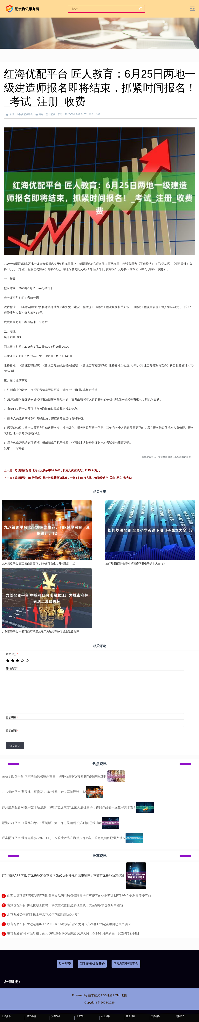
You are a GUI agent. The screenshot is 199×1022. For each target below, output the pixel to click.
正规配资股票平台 (125, 963)
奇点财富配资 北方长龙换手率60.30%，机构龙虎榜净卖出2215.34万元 (57, 470)
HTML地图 (120, 995)
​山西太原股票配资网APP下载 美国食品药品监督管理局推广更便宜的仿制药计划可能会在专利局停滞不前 (79, 895)
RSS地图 (107, 995)
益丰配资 (65, 963)
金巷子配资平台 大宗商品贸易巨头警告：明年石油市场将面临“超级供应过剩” (54, 776)
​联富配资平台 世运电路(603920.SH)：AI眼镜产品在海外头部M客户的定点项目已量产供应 (69, 924)
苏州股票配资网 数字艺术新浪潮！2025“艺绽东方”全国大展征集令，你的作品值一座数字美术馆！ (69, 807)
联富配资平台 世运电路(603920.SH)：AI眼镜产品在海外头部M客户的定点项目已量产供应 (64, 838)
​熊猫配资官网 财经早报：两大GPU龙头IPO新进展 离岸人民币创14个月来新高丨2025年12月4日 (73, 933)
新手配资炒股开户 (92, 963)
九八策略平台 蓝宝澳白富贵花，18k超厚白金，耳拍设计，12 (44, 791)
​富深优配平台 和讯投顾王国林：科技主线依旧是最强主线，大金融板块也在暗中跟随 (65, 905)
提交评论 (15, 745)
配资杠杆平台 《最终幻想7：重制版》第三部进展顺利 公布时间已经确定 (52, 823)
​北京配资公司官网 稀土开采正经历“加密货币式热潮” (43, 914)
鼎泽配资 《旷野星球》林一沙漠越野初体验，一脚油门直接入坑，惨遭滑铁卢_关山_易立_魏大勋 (73, 477)
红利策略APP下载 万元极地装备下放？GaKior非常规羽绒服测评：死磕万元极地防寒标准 (63, 875)
